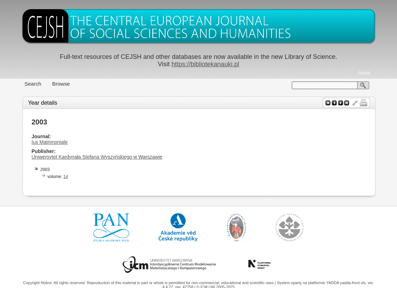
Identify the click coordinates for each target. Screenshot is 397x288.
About (364, 72)
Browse (61, 84)
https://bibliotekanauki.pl (205, 64)
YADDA (333, 283)
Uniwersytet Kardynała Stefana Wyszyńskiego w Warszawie (97, 157)
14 (65, 176)
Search (33, 84)
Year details (42, 103)
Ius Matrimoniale (50, 142)
